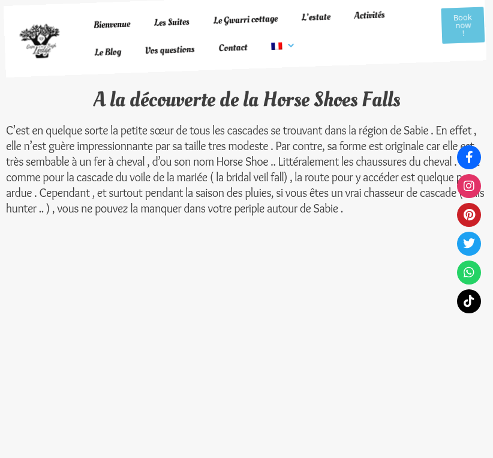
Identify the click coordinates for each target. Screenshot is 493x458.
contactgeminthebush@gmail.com (399, 327)
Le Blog (105, 43)
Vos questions (167, 36)
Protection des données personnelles (232, 288)
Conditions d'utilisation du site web (238, 321)
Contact (230, 28)
